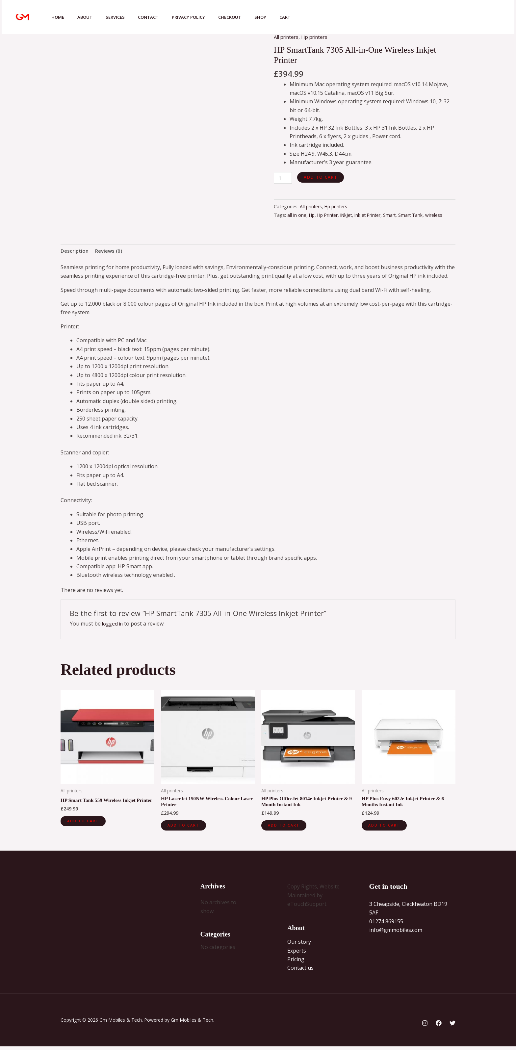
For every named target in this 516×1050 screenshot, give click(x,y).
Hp (312, 216)
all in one (296, 216)
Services (121, 17)
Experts (296, 954)
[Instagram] (432, 17)
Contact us (300, 971)
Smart (396, 216)
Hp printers (318, 36)
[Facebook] (447, 17)
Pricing (295, 962)
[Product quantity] (283, 178)
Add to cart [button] (84, 828)
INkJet (349, 216)
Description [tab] (75, 252)
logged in (113, 624)
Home (59, 17)
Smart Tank (418, 216)
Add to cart (321, 177)
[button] (490, 17)
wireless (442, 216)
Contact (157, 17)
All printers (287, 36)
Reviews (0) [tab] (111, 252)
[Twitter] (461, 17)
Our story (299, 945)
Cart (304, 17)
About (88, 17)
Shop (277, 17)
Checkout (244, 17)
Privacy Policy (200, 17)
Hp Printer (329, 216)
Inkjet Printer (373, 216)
